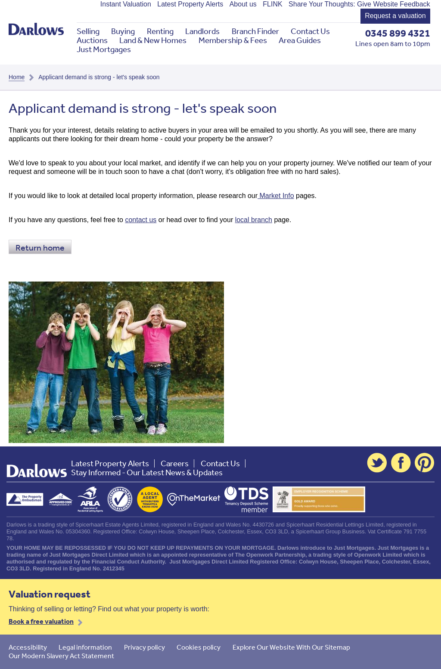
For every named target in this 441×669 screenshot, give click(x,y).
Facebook (401, 463)
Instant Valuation (125, 4)
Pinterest (425, 463)
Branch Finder (255, 31)
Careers (175, 463)
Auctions (92, 40)
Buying (123, 31)
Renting (160, 31)
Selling (88, 31)
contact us (140, 219)
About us (243, 4)
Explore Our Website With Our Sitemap (291, 647)
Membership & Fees (233, 40)
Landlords (202, 31)
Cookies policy (198, 647)
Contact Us (310, 31)
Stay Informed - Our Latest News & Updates (147, 472)
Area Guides (300, 40)
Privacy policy (144, 647)
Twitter (377, 463)
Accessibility (28, 647)
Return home (40, 247)
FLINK (272, 4)
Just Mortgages (104, 49)
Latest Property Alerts (190, 4)
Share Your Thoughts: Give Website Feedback (359, 4)
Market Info (276, 195)
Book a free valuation (41, 621)
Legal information (85, 647)
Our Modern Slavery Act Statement (61, 655)
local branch (253, 219)
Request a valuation (395, 15)
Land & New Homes (152, 40)
